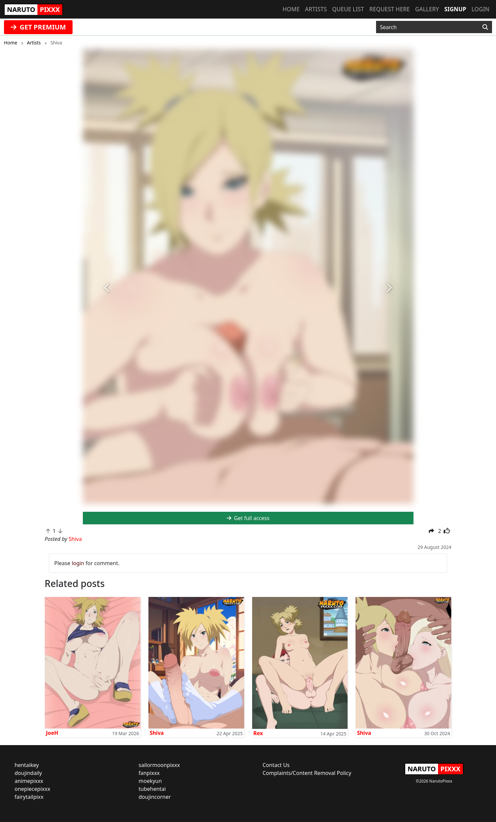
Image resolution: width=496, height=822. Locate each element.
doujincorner (154, 796)
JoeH (52, 732)
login (78, 563)
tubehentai (152, 789)
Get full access (248, 518)
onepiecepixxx (32, 789)
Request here (389, 9)
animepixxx (29, 781)
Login (480, 9)
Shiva (157, 732)
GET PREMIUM (38, 27)
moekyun (150, 781)
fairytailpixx (29, 796)
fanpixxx (149, 773)
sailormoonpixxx (159, 765)
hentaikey (27, 765)
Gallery (427, 9)
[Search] (485, 27)
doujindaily (28, 773)
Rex (258, 733)
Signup (455, 9)
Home (291, 9)
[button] (108, 288)
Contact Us (276, 765)
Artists (316, 9)
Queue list (348, 9)
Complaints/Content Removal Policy (307, 773)
